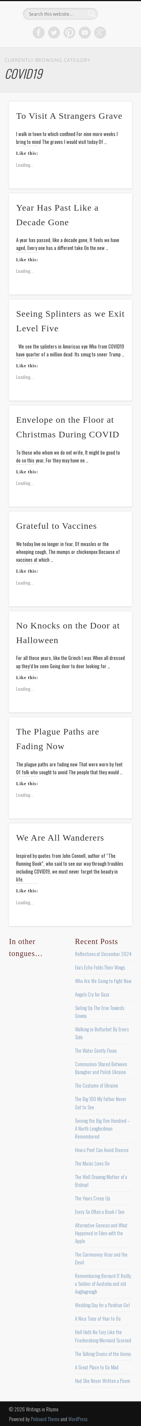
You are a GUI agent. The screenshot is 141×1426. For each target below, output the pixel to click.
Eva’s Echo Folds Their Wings (100, 967)
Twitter (54, 33)
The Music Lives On (92, 1163)
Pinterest (69, 33)
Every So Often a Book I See (99, 1211)
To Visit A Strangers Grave (69, 116)
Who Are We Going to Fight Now (103, 981)
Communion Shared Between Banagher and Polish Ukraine (101, 1068)
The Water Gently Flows (96, 1050)
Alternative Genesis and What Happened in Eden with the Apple (101, 1233)
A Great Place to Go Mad (96, 1367)
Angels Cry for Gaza (92, 994)
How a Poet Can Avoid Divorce (102, 1150)
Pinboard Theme (45, 1419)
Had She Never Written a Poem (102, 1380)
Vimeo (85, 33)
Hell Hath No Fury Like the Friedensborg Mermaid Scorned (103, 1336)
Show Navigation (113, 67)
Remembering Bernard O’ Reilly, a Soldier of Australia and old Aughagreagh (103, 1283)
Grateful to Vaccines (56, 526)
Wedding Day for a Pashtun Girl (102, 1305)
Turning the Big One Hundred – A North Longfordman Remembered (102, 1128)
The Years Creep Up (92, 1198)
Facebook (39, 33)
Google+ (100, 33)
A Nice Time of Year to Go (98, 1318)
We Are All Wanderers (60, 837)
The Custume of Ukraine (96, 1085)
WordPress (77, 1419)
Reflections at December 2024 (103, 954)
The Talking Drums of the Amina (103, 1353)
